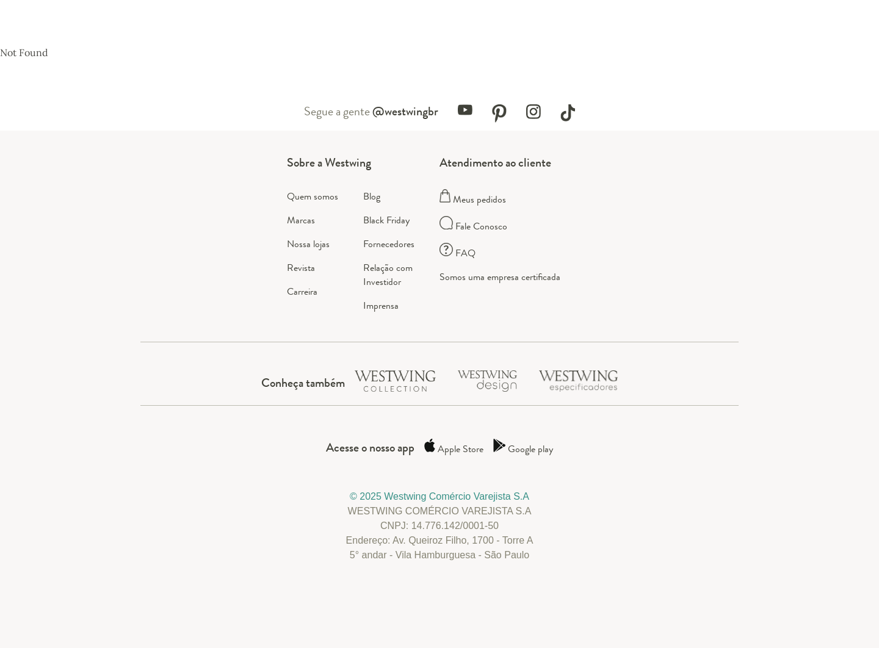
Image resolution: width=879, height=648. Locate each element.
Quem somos (312, 196)
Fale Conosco (473, 226)
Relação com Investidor (388, 275)
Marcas (301, 220)
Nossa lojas (308, 244)
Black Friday (386, 220)
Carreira (302, 291)
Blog (371, 196)
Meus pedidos (473, 199)
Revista (301, 268)
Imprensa (381, 305)
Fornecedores (388, 244)
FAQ (458, 253)
